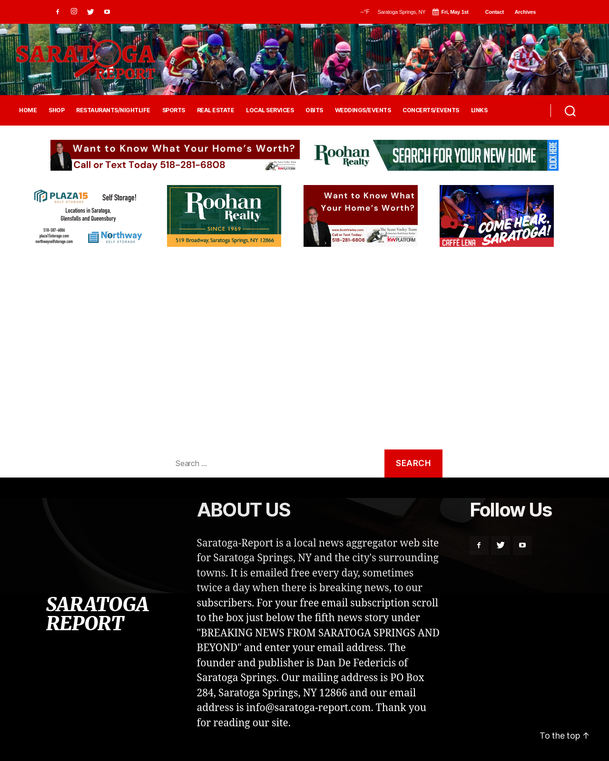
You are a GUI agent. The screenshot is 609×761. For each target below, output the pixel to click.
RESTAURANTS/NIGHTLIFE (113, 110)
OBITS (314, 110)
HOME (28, 110)
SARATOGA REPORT (97, 614)
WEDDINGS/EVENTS (363, 110)
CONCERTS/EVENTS (431, 110)
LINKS (479, 110)
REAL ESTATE (216, 110)
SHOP (56, 110)
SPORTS (173, 110)
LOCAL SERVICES (270, 110)
